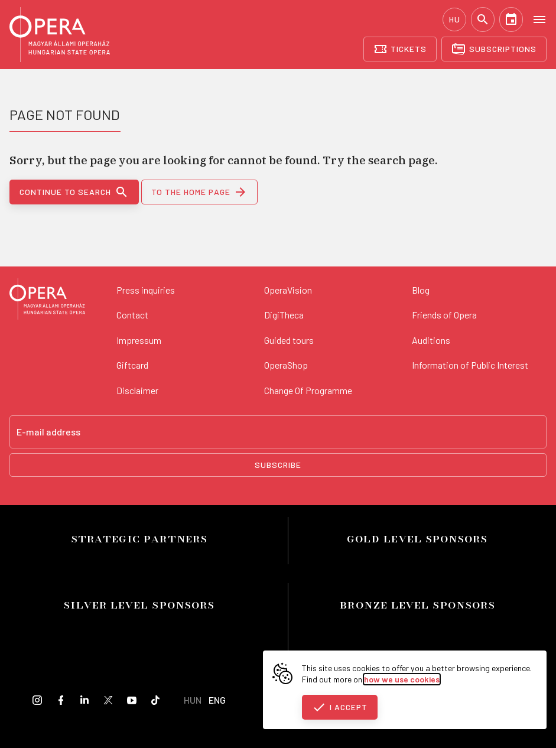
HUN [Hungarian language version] (192, 699)
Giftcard (132, 364)
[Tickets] (400, 49)
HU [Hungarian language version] (454, 19)
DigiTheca (284, 314)
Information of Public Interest (470, 364)
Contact (132, 314)
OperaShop (286, 364)
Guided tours (289, 340)
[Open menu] (539, 19)
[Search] (483, 19)
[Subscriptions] (494, 49)
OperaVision (288, 289)
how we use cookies (402, 679)
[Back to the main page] (47, 300)
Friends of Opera (444, 314)
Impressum (138, 340)
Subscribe (278, 465)
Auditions (431, 340)
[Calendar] (511, 19)
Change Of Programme (308, 390)
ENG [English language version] (217, 699)
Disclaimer (137, 390)
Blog (421, 289)
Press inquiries (145, 289)
